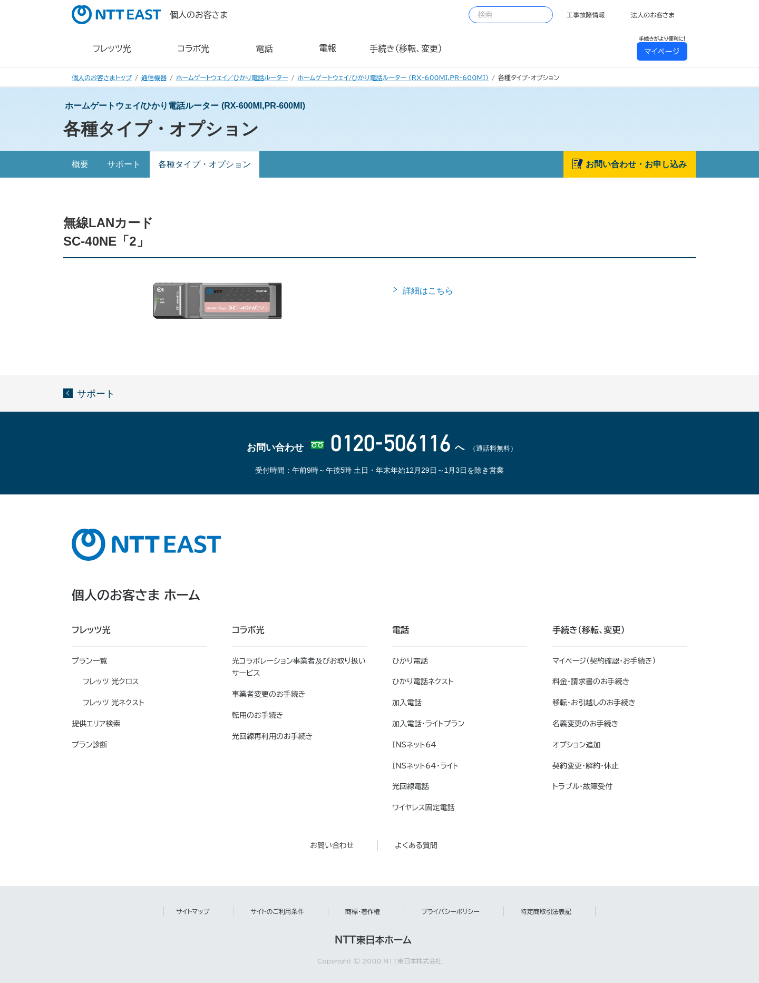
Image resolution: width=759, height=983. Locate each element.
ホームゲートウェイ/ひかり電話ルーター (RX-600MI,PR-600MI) (393, 77)
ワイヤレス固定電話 (423, 807)
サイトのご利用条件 (277, 911)
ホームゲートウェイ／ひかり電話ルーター (232, 77)
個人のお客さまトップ (102, 77)
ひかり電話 (410, 661)
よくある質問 (416, 845)
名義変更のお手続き (585, 723)
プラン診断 (89, 744)
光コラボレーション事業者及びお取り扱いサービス (299, 667)
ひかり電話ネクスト (423, 681)
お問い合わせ (332, 845)
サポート (124, 164)
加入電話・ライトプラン (428, 723)
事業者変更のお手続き (268, 694)
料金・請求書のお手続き (590, 681)
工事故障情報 (586, 15)
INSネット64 (414, 744)
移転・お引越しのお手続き (594, 702)
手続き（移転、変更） (588, 630)
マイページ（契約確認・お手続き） (604, 661)
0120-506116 (390, 444)
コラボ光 (248, 630)
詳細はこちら (429, 290)
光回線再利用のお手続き (272, 736)
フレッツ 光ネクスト (113, 702)
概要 (80, 164)
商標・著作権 (362, 911)
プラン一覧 (89, 661)
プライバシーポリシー (450, 911)
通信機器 (154, 77)
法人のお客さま (653, 15)
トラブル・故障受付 (582, 786)
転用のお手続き (257, 715)
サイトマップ (192, 911)
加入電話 (407, 702)
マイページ (662, 51)
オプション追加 (576, 744)
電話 (400, 630)
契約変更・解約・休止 (585, 766)
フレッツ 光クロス (111, 681)
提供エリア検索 (96, 723)
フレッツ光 (91, 630)
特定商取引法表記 (546, 911)
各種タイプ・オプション (204, 164)
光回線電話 (410, 786)
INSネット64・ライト (425, 766)
